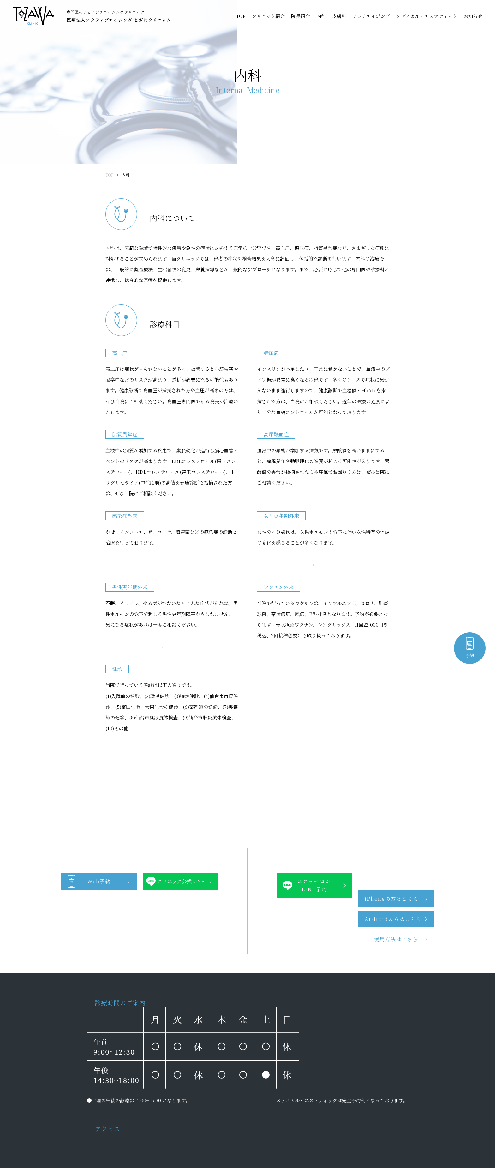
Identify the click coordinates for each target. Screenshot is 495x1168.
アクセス (252, 1100)
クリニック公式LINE (181, 717)
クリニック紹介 (268, 16)
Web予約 (99, 717)
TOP (241, 16)
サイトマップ (142, 1137)
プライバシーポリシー (106, 1137)
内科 (321, 16)
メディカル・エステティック (426, 16)
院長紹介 (300, 16)
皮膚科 (339, 16)
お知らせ (472, 16)
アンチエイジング (371, 16)
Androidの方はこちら (393, 754)
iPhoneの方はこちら (391, 734)
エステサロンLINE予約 (314, 721)
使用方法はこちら (396, 775)
